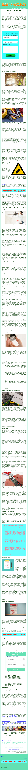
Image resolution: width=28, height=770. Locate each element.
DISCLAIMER (24, 8)
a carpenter (20, 720)
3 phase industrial (18, 583)
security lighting (13, 716)
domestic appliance (6, 577)
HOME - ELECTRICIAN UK (14, 749)
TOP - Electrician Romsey (7, 740)
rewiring (17, 86)
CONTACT (21, 8)
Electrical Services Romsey (9, 650)
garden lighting (11, 590)
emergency (15, 575)
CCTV (25, 579)
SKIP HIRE (6, 722)
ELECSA (3, 184)
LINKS (15, 8)
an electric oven (21, 717)
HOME (12, 8)
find (6, 640)
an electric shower (21, 721)
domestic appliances (8, 723)
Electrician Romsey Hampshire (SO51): (10, 15)
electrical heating (6, 721)
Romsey (9, 86)
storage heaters (13, 715)
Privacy (25, 758)
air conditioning (18, 722)
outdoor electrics (20, 569)
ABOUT (18, 8)
